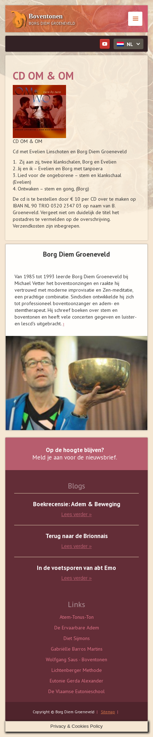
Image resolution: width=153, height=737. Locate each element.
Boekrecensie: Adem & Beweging (76, 504)
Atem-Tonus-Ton (77, 617)
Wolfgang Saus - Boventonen (76, 659)
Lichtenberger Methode (76, 670)
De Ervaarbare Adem (76, 627)
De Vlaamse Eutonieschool (76, 691)
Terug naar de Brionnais (76, 536)
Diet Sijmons (77, 638)
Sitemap (108, 711)
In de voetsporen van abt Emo (76, 568)
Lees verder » (76, 514)
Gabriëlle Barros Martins (77, 649)
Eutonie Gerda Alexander (76, 681)
